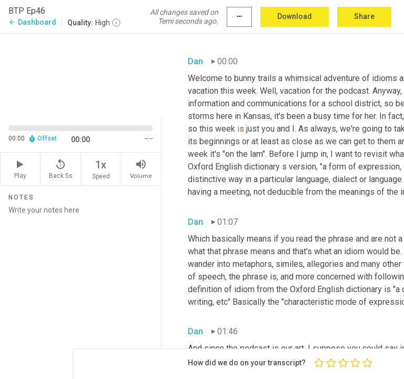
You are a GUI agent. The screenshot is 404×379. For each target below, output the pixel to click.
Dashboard (32, 22)
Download (294, 16)
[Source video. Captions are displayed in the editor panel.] (80, 74)
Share (364, 16)
